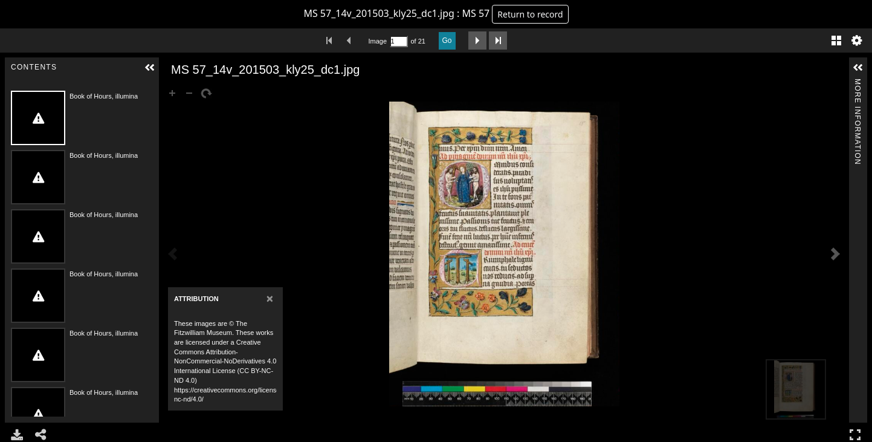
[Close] (270, 298)
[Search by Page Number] (399, 41)
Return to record (530, 14)
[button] (150, 68)
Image (378, 41)
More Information (857, 84)
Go (447, 40)
